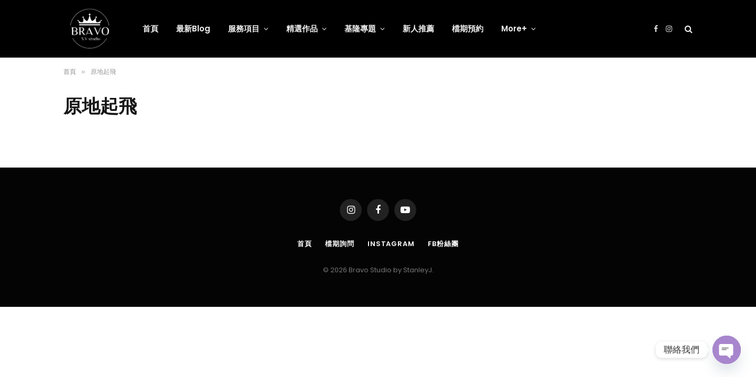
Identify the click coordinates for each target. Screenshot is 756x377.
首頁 (150, 28)
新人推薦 (418, 28)
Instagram (391, 244)
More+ (514, 28)
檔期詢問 (339, 244)
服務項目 (244, 28)
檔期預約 (467, 28)
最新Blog (193, 28)
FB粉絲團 (443, 244)
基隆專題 (360, 28)
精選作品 (302, 28)
